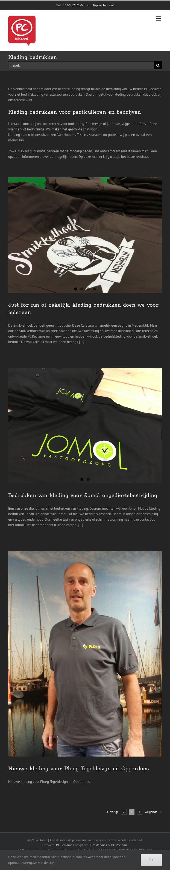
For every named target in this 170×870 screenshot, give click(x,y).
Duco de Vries (98, 845)
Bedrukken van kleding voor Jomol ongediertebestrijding (82, 495)
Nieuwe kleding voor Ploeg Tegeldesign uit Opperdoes (78, 768)
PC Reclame (64, 845)
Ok (151, 859)
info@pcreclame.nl (100, 5)
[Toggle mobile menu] (159, 18)
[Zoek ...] (81, 65)
